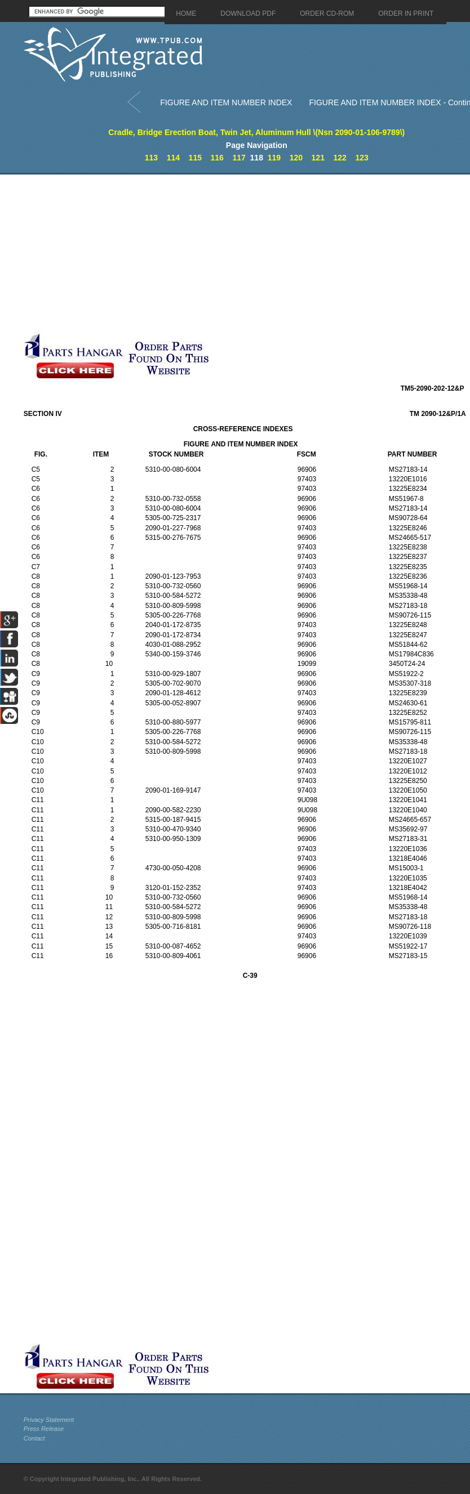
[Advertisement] (194, 253)
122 (339, 157)
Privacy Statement (49, 1419)
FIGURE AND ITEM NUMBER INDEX (226, 102)
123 (361, 157)
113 (151, 157)
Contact (34, 1438)
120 (296, 157)
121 (318, 157)
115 (195, 157)
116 (217, 157)
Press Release (44, 1428)
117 (238, 157)
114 (173, 157)
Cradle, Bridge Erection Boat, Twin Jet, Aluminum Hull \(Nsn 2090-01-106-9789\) (256, 132)
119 (274, 157)
